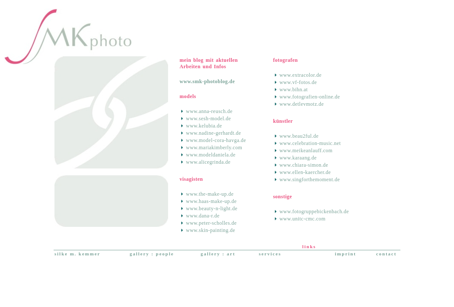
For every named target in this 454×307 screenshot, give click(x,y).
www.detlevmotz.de (302, 104)
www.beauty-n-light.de (211, 208)
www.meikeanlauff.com (306, 151)
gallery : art (217, 253)
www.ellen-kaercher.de (305, 172)
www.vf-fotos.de (298, 82)
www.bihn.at (294, 90)
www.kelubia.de (204, 126)
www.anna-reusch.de (209, 111)
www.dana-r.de (203, 216)
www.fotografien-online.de (310, 97)
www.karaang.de (298, 158)
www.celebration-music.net (310, 143)
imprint (345, 253)
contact (386, 253)
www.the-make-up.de (210, 194)
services (270, 253)
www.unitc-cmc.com (303, 219)
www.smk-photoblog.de (207, 81)
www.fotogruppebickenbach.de (314, 211)
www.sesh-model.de (208, 119)
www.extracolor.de (301, 75)
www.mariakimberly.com (214, 148)
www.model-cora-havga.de (216, 140)
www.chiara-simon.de (304, 165)
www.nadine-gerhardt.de (213, 133)
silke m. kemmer (77, 253)
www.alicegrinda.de (208, 162)
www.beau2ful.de (299, 136)
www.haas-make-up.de (211, 201)
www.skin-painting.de (210, 230)
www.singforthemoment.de (310, 179)
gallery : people (152, 253)
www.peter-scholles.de (211, 223)
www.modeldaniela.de (211, 155)
